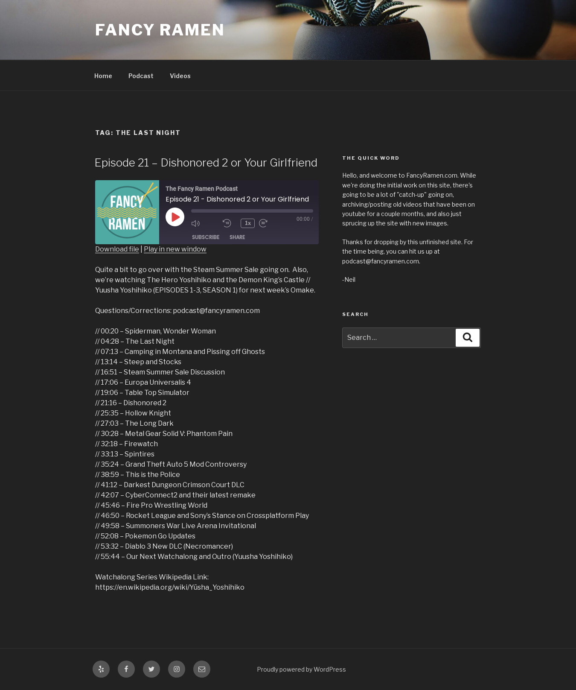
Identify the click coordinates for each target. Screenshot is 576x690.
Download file (117, 249)
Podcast (141, 75)
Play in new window (175, 249)
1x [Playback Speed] (248, 223)
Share (237, 237)
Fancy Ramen (160, 29)
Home (103, 75)
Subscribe (205, 237)
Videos (180, 75)
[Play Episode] (175, 217)
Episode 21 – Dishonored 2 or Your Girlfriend (205, 162)
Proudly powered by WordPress (301, 669)
